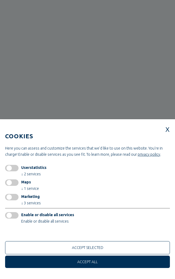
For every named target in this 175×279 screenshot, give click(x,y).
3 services (31, 203)
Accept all (87, 262)
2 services (31, 174)
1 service (30, 188)
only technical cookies (25, 233)
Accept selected (87, 247)
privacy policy (149, 154)
